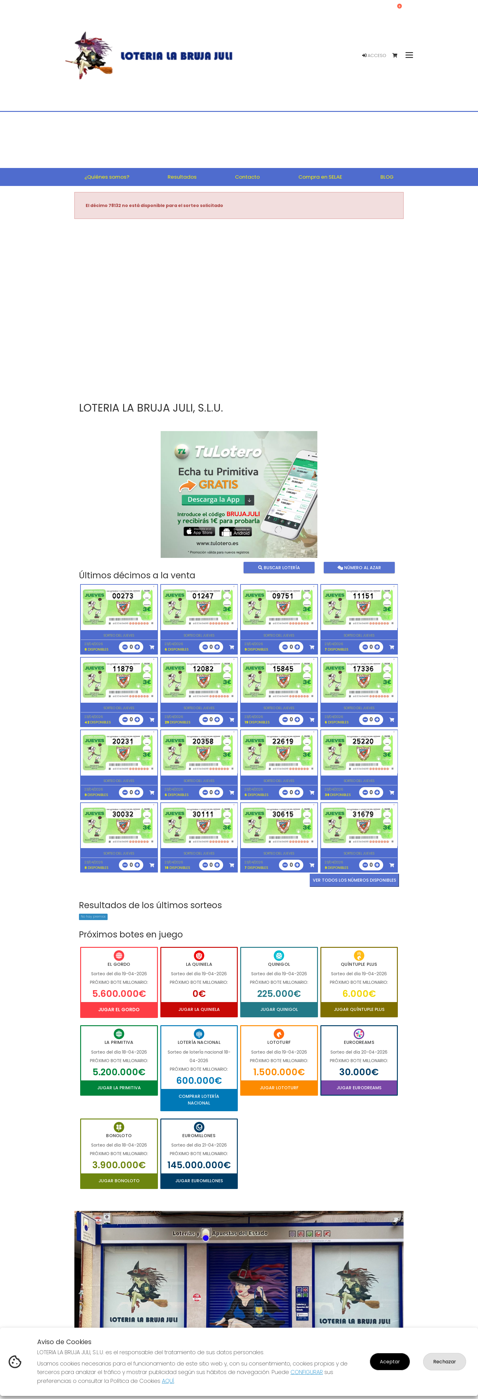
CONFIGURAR (307, 1372)
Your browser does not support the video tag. (239, 311)
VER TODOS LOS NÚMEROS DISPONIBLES (354, 880)
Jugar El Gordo (119, 1009)
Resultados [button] (182, 176)
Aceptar (390, 1361)
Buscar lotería (279, 567)
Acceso (374, 55)
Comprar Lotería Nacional (199, 1099)
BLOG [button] (387, 176)
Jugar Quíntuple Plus (359, 1009)
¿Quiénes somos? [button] (106, 176)
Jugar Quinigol (279, 1009)
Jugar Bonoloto (119, 1181)
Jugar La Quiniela (199, 1009)
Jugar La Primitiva (119, 1088)
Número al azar (359, 567)
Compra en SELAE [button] (320, 176)
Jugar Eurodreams (359, 1088)
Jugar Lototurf (279, 1088)
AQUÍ (168, 1381)
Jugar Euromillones (199, 1181)
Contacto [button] (247, 176)
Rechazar (444, 1361)
